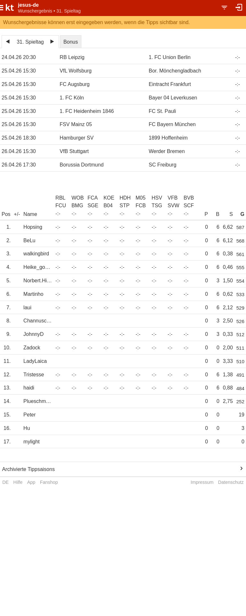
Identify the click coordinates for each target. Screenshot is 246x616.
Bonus (70, 42)
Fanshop (49, 482)
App (31, 482)
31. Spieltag (30, 42)
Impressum (202, 482)
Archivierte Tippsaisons (28, 469)
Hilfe (18, 482)
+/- (17, 214)
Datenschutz (231, 482)
